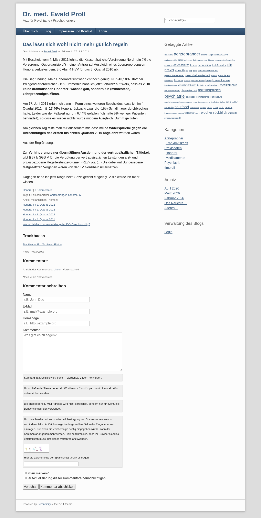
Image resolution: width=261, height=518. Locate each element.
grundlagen (224, 75)
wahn (197, 113)
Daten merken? (37, 473)
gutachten (168, 80)
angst (210, 55)
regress (188, 102)
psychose (191, 97)
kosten (209, 80)
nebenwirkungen (172, 90)
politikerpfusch (209, 90)
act (165, 54)
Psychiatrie (172, 162)
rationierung (216, 97)
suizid (221, 107)
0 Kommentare (43, 190)
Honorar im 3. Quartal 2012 (39, 204)
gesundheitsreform (208, 70)
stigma (203, 107)
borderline (230, 60)
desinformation (219, 65)
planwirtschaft (189, 90)
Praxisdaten (173, 148)
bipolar (211, 60)
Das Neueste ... (175, 203)
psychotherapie (203, 97)
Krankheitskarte (177, 143)
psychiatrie (174, 96)
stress (209, 107)
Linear (57, 269)
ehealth (180, 70)
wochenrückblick (214, 112)
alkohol (204, 55)
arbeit (181, 60)
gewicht (214, 75)
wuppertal (232, 113)
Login (103, 31)
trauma (167, 113)
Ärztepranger (173, 138)
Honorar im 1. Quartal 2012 (39, 214)
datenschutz (181, 65)
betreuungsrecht (200, 60)
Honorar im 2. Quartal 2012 (39, 209)
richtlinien (215, 102)
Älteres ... (171, 208)
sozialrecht (194, 107)
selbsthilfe (169, 107)
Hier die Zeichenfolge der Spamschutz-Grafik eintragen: (57, 457)
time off (169, 167)
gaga (195, 70)
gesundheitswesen (174, 75)
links (202, 85)
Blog (47, 31)
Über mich (30, 31)
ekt (187, 70)
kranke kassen (221, 80)
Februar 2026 (174, 198)
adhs (170, 55)
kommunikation (198, 80)
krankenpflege (170, 85)
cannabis (168, 65)
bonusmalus (220, 60)
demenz (193, 65)
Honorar (27, 190)
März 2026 (172, 193)
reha (195, 102)
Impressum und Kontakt (75, 31)
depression (204, 65)
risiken (223, 102)
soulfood (182, 107)
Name (27, 294)
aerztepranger (58, 194)
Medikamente (175, 158)
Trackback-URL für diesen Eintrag (43, 244)
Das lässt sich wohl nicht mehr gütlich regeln (75, 44)
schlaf (234, 102)
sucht (215, 107)
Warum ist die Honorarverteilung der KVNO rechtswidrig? (56, 224)
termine (228, 107)
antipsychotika (170, 60)
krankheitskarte (187, 85)
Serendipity (44, 504)
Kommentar (31, 330)
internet (187, 80)
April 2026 (171, 188)
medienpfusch (212, 85)
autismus (188, 60)
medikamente (228, 85)
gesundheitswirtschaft (197, 75)
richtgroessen (204, 102)
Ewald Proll (50, 51)
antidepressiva (221, 55)
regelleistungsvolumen (174, 102)
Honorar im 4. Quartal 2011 (39, 219)
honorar (72, 194)
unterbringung (177, 113)
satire (228, 102)
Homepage (31, 318)
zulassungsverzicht (172, 118)
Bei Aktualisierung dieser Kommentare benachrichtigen (66, 478)
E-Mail (27, 306)
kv (80, 194)
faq (190, 70)
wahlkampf (189, 113)
